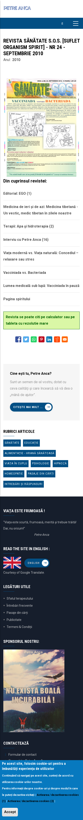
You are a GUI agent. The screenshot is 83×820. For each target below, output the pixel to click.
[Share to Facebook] (18, 339)
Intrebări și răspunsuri (23, 484)
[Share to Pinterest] (41, 339)
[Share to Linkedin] (49, 339)
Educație (31, 442)
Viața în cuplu (16, 463)
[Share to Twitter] (26, 339)
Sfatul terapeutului (20, 598)
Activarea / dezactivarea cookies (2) (31, 801)
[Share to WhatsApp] (34, 339)
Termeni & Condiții (19, 627)
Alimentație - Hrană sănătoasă (29, 453)
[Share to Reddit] (57, 339)
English (34, 563)
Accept (10, 812)
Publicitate (14, 620)
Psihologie (40, 463)
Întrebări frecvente (20, 605)
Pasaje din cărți (41, 473)
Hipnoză (60, 463)
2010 (16, 60)
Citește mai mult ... (28, 407)
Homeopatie (14, 473)
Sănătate (12, 442)
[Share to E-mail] (65, 339)
